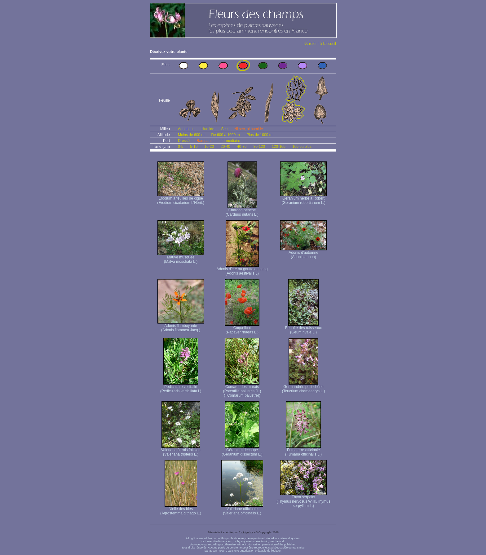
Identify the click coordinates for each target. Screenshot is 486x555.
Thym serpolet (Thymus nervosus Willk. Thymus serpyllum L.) (303, 499)
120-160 (278, 146)
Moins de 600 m (191, 135)
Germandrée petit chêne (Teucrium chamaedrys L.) (303, 387)
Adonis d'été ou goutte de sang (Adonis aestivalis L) (241, 269)
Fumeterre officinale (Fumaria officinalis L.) (303, 450)
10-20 (209, 146)
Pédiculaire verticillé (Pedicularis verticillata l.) (180, 387)
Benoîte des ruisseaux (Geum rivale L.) (303, 328)
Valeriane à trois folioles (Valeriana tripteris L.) (181, 450)
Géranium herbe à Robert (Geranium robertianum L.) (303, 199)
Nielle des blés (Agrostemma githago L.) (180, 509)
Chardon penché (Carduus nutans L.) (242, 211)
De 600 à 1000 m (225, 135)
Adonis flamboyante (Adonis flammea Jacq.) (180, 326)
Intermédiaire (229, 141)
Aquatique (186, 129)
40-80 (242, 146)
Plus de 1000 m (259, 135)
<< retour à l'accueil (320, 44)
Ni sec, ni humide (248, 129)
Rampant (204, 141)
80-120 (259, 146)
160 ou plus (301, 146)
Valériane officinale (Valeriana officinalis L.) (242, 509)
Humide (207, 129)
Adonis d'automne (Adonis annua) (303, 253)
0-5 (180, 146)
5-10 (193, 146)
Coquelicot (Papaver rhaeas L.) (242, 328)
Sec (224, 129)
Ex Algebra (246, 532)
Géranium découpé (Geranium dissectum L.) (242, 450)
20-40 (225, 146)
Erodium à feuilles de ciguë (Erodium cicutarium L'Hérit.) (180, 199)
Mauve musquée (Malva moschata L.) (180, 258)
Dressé (184, 141)
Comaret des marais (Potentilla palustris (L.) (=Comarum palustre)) (242, 389)
